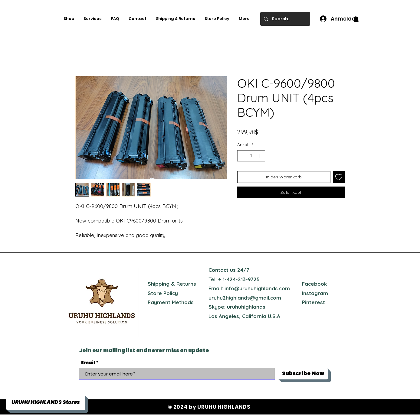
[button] (356, 19)
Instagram (315, 293)
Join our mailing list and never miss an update (144, 350)
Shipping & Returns (172, 284)
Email (88, 362)
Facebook (314, 284)
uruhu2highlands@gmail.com (244, 297)
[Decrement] (242, 156)
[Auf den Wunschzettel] (339, 177)
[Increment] (260, 156)
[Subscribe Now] (303, 373)
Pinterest (313, 302)
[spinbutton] (251, 156)
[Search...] (284, 19)
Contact (218, 270)
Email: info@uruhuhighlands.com (249, 288)
